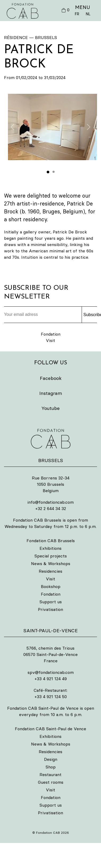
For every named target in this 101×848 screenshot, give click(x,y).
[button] (52, 127)
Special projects (50, 555)
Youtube (50, 408)
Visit (50, 340)
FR (77, 14)
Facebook (51, 378)
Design (50, 759)
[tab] (48, 172)
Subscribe (90, 314)
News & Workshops (50, 563)
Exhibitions (50, 548)
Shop (51, 766)
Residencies (50, 571)
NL (88, 14)
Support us (50, 601)
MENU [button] (82, 7)
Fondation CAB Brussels (51, 540)
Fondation (50, 334)
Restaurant (50, 774)
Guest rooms (50, 782)
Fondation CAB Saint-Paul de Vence (50, 728)
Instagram (50, 393)
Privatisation (50, 609)
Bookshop (50, 586)
